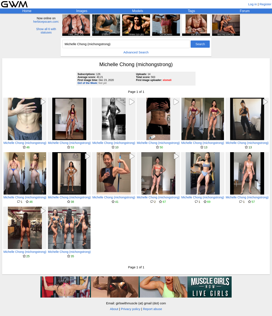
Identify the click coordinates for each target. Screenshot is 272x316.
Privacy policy (130, 309)
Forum (244, 11)
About (114, 309)
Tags (191, 11)
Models (137, 11)
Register (265, 4)
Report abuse (152, 309)
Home (26, 11)
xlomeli (167, 80)
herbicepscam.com (45, 21)
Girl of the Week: (88, 83)
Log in (252, 4)
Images (81, 11)
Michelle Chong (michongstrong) (24, 143)
